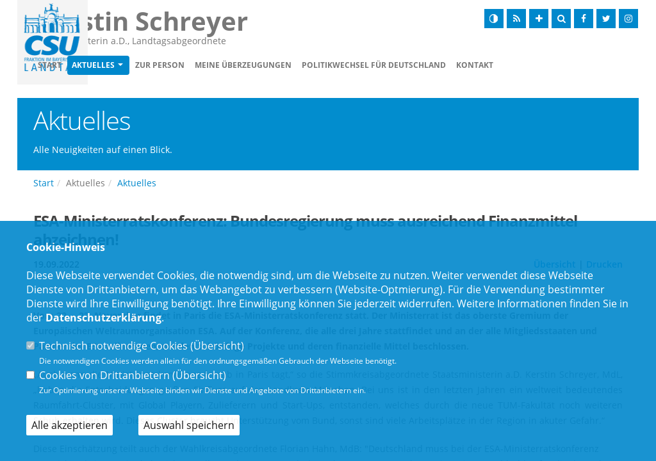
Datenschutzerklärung (103, 318)
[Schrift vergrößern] (538, 18)
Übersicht (217, 346)
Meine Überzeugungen (316, 65)
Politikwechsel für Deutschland (447, 65)
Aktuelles (166, 65)
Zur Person (233, 65)
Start (123, 65)
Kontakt (548, 65)
